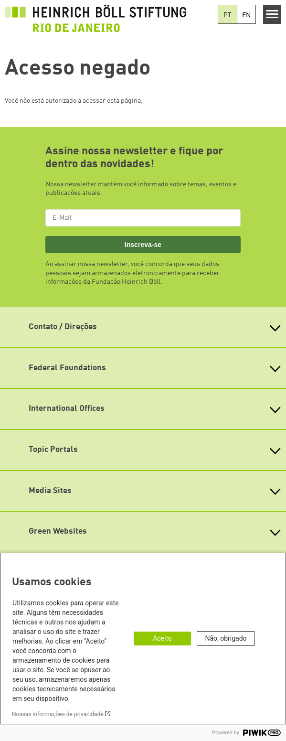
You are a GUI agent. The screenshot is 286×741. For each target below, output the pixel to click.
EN (246, 15)
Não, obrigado (225, 638)
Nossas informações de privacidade (58, 714)
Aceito (162, 638)
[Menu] (272, 14)
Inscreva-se (143, 244)
